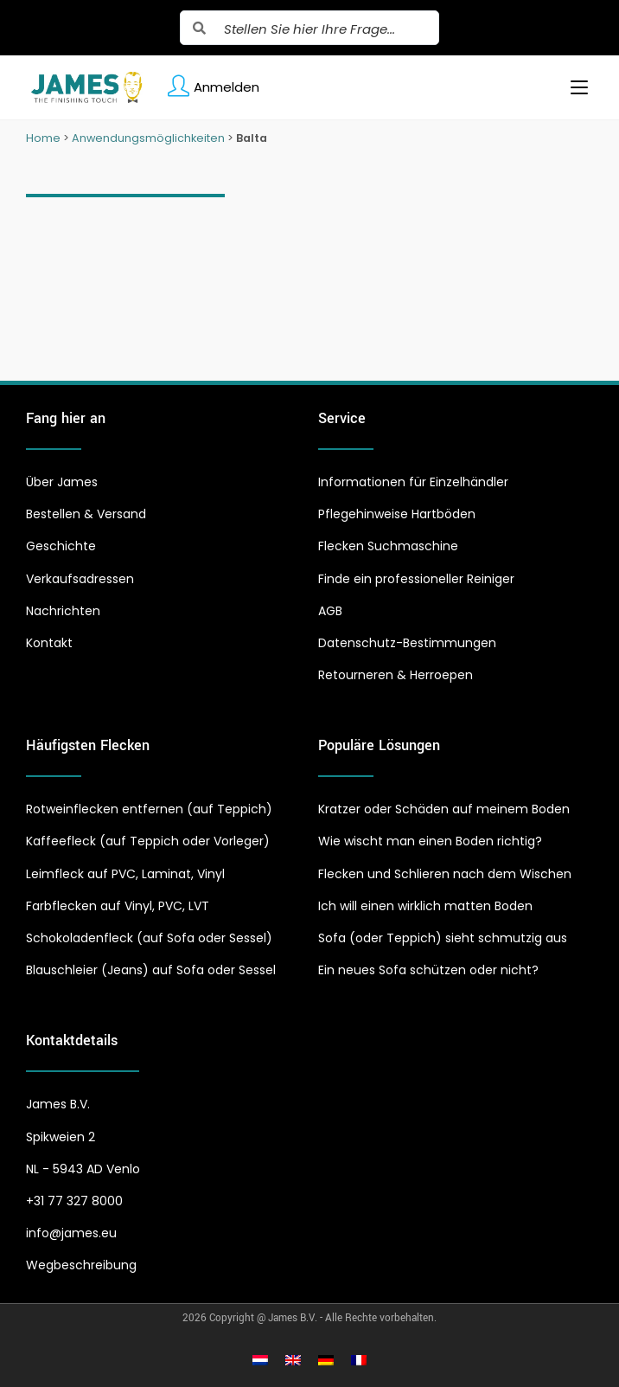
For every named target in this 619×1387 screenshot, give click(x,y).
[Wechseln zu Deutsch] (326, 1360)
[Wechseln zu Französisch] (358, 1360)
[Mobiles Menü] (573, 87)
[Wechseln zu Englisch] (293, 1360)
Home (43, 138)
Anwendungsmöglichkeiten (148, 138)
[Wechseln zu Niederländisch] (260, 1360)
